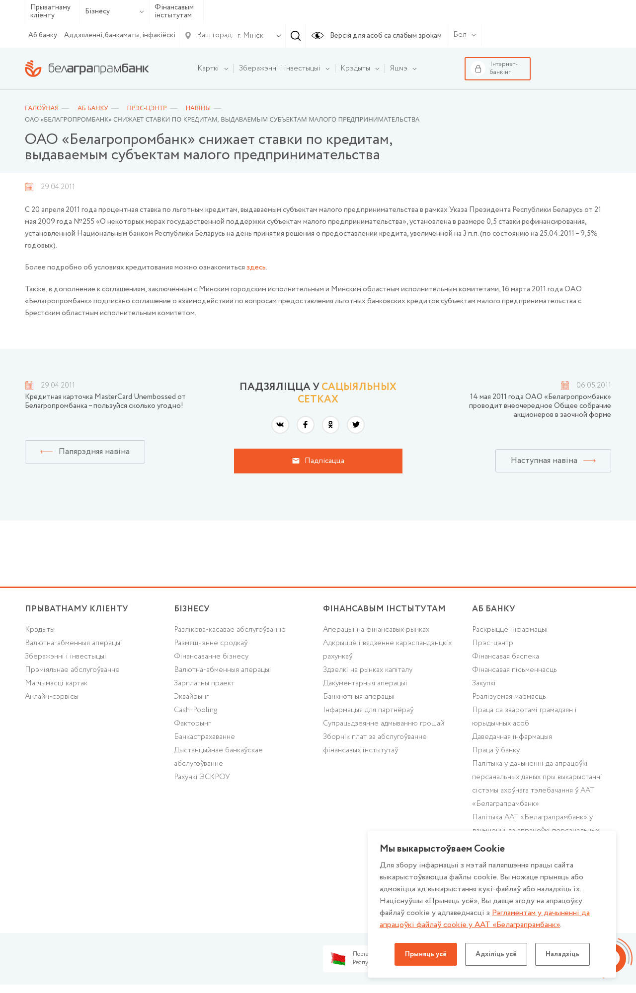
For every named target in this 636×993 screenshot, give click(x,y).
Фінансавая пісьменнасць (514, 669)
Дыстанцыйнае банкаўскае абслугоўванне (218, 757)
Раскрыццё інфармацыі (510, 629)
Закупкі (484, 683)
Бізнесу (114, 11)
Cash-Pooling (195, 710)
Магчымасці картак (56, 683)
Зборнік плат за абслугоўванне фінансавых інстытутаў (375, 743)
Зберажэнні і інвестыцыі (65, 656)
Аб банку (42, 35)
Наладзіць (562, 954)
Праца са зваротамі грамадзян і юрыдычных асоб (524, 717)
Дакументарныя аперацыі (365, 683)
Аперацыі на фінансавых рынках (376, 629)
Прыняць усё (426, 954)
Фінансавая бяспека (505, 656)
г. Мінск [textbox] (250, 35)
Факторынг (192, 723)
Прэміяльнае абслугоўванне (72, 669)
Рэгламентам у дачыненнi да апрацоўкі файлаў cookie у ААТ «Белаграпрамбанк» (485, 918)
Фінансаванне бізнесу (211, 656)
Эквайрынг (191, 696)
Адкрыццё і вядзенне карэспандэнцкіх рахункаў (387, 650)
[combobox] (248, 36)
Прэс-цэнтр (492, 643)
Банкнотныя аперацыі (359, 696)
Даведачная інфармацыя (512, 736)
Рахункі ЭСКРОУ (202, 777)
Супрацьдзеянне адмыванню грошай (383, 723)
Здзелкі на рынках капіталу (367, 669)
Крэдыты (40, 629)
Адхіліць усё (496, 954)
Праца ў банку (496, 750)
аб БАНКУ (493, 609)
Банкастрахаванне (204, 736)
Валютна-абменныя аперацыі (73, 643)
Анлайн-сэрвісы (52, 696)
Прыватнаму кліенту (50, 11)
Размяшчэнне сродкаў (210, 643)
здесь (256, 267)
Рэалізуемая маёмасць (509, 696)
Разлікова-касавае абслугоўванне (230, 629)
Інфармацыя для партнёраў (368, 710)
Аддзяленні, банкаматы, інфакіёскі (119, 35)
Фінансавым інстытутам (174, 11)
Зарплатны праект (204, 683)
